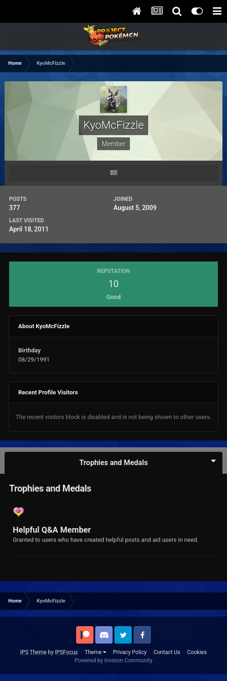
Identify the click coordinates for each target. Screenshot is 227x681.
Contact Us (167, 652)
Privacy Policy (130, 652)
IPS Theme (33, 652)
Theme (95, 652)
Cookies (197, 652)
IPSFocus (66, 652)
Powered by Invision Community (114, 660)
